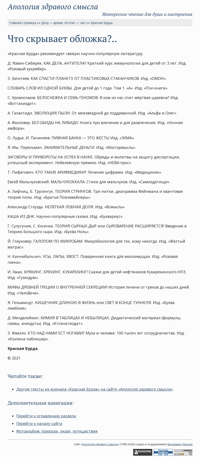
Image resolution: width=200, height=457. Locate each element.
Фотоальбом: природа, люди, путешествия (57, 431)
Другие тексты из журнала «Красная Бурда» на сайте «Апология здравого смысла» (94, 389)
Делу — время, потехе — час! (63, 23)
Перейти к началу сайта (39, 423)
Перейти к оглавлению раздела (46, 415)
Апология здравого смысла (53, 6)
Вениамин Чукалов (179, 444)
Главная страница (22, 23)
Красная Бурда (102, 23)
